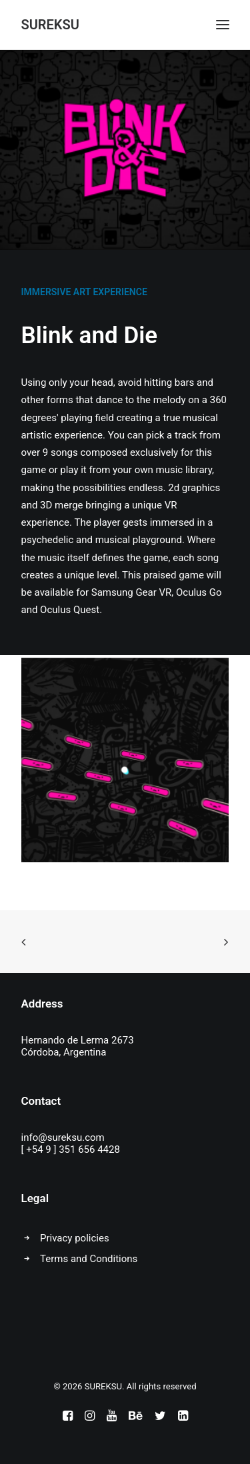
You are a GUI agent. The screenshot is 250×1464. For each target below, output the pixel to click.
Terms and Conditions (88, 1259)
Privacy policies (74, 1238)
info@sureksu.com (63, 1137)
